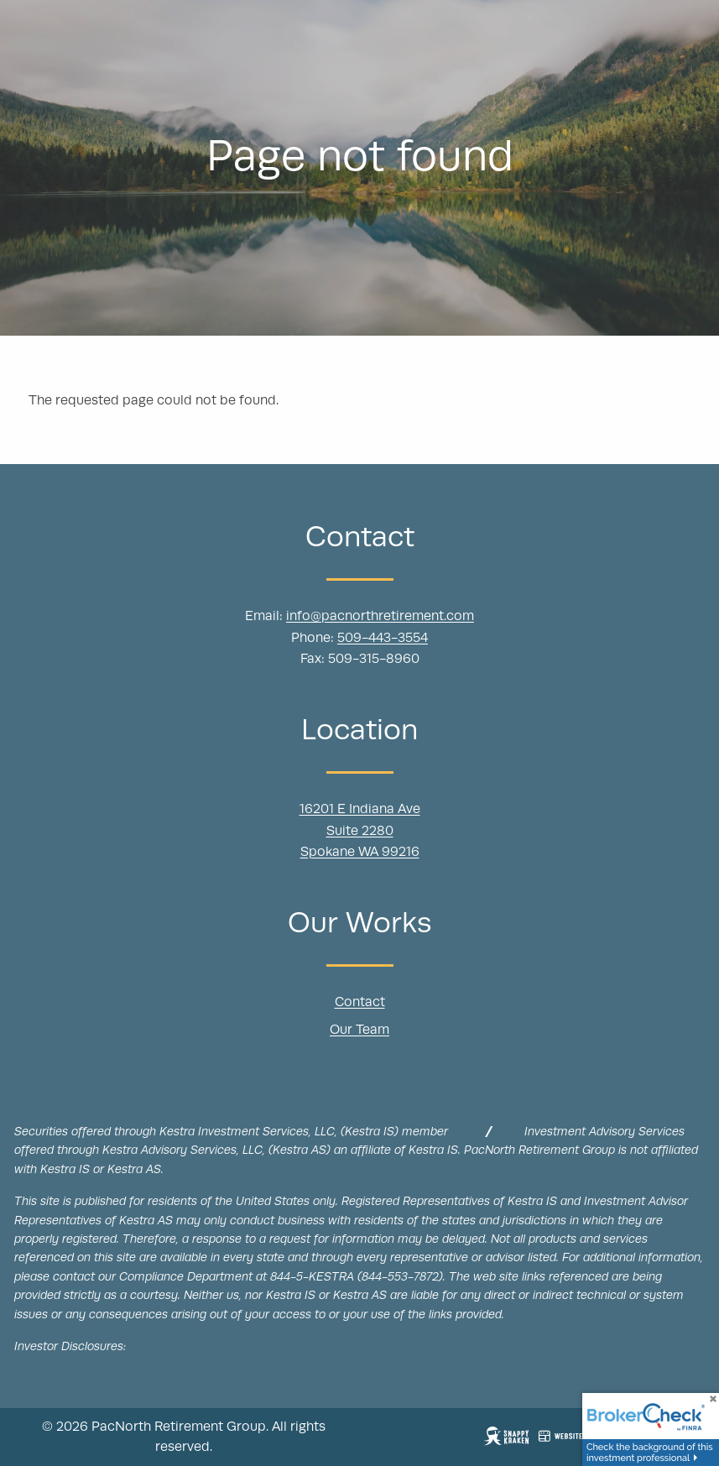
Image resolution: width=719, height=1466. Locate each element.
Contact (360, 1002)
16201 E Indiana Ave (360, 809)
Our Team (359, 1031)
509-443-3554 (382, 638)
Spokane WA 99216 (359, 852)
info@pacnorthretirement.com (380, 616)
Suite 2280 (359, 831)
